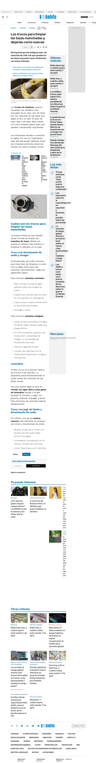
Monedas (53, 338)
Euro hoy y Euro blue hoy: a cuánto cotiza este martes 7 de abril (57, 670)
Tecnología (67, 745)
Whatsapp (38, 726)
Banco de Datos (18, 737)
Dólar (19, 22)
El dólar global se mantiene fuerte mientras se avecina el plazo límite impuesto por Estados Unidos (38, 675)
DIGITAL (21, 760)
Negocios (70, 22)
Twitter (12, 726)
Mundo (27, 741)
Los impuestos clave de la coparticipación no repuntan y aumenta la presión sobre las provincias (63, 208)
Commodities (65, 338)
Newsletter (91, 22)
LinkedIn (27, 726)
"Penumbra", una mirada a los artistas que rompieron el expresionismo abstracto (28, 68)
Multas (35, 752)
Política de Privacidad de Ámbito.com (45, 748)
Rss (78, 745)
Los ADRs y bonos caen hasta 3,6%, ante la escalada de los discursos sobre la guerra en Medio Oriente (57, 101)
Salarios (28, 12)
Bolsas (58, 338)
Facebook (16, 726)
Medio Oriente (39, 12)
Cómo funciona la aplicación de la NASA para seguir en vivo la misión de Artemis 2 (45, 169)
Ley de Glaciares (85, 12)
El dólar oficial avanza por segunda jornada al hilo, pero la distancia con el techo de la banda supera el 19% (19, 706)
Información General (21, 745)
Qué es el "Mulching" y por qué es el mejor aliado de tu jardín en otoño (28, 74)
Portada (15, 734)
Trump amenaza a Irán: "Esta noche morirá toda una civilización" (61, 181)
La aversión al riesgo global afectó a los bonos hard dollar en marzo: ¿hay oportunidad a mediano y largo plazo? (62, 243)
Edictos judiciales (19, 752)
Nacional (15, 741)
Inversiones (60, 12)
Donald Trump (72, 12)
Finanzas (45, 22)
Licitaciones (48, 752)
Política (57, 22)
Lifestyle (23, 28)
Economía (32, 22)
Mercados (34, 737)
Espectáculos (51, 745)
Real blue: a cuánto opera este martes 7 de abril (38, 703)
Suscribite (36, 465)
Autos (38, 745)
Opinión (83, 22)
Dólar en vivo (18, 12)
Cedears (73, 338)
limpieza (32, 28)
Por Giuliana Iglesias (17, 690)
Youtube (33, 726)
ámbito (13, 28)
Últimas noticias (30, 734)
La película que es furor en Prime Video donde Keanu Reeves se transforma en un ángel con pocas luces (57, 126)
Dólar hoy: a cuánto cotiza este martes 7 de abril (57, 82)
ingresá (91, 17)
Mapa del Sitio (17, 748)
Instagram (22, 726)
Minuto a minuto (56, 625)
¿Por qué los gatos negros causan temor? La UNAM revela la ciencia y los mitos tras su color (19, 509)
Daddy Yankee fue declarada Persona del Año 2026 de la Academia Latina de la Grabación (57, 147)
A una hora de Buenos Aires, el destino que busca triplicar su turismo (38, 506)
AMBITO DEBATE (64, 760)
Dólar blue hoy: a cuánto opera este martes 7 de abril (57, 69)
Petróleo (50, 12)
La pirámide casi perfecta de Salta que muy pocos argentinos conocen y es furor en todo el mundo (26, 171)
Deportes (38, 741)
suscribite (84, 17)
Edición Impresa (54, 741)
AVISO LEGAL (71, 748)
